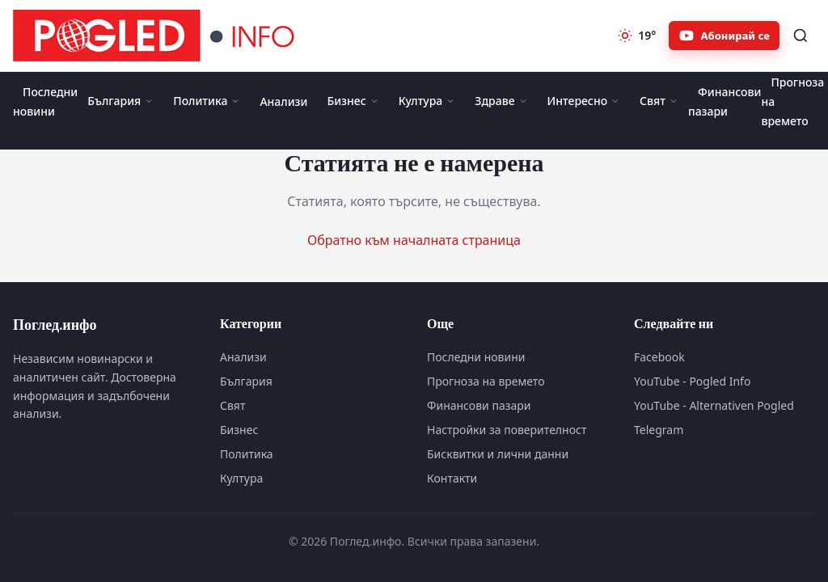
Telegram (658, 429)
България (120, 100)
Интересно (584, 100)
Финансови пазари (724, 101)
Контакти (452, 478)
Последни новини (45, 101)
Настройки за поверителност (506, 429)
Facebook (659, 357)
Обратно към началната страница (414, 240)
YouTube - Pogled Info (692, 381)
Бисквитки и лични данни (497, 454)
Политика (206, 100)
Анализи (283, 101)
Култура (427, 100)
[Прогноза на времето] (636, 35)
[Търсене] (800, 35)
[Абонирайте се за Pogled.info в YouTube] (724, 35)
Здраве (501, 100)
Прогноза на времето (486, 381)
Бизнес (352, 100)
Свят (659, 100)
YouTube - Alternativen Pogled (714, 405)
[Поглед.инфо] (158, 35)
